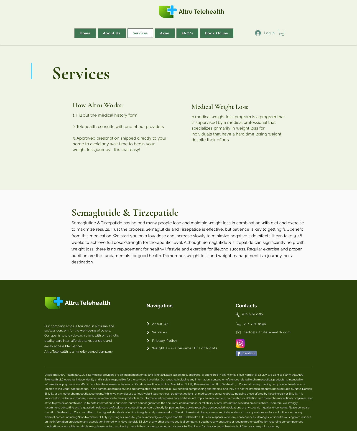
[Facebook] (246, 353)
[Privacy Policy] (162, 341)
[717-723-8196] (256, 324)
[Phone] (238, 314)
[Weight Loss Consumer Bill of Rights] (182, 348)
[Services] (162, 332)
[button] (282, 33)
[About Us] (162, 324)
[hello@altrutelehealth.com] (264, 332)
